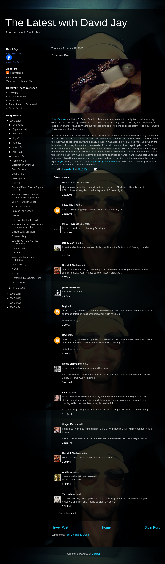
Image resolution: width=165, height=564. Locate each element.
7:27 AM (66, 296)
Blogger (96, 553)
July (15, 138)
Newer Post (59, 527)
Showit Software (17, 96)
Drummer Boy (19, 236)
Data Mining (18, 173)
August (16, 133)
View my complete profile (19, 81)
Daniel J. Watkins (71, 265)
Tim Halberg (68, 494)
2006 (13, 303)
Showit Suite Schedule (23, 231)
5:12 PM (66, 506)
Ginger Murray (70, 424)
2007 (13, 298)
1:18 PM (66, 462)
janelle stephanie (71, 363)
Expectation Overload (23, 164)
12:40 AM (67, 232)
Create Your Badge (14, 62)
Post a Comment (67, 513)
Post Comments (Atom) (78, 534)
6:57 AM (66, 277)
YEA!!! (15, 268)
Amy (53, 119)
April (15, 151)
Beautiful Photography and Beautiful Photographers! (26, 196)
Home (106, 527)
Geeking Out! (19, 178)
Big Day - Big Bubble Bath (25, 220)
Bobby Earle (69, 242)
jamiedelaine (69, 287)
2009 (13, 120)
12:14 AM (67, 194)
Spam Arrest (15, 108)
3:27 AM (66, 255)
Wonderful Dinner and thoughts (23, 258)
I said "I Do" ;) (19, 264)
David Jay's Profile (14, 53)
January (17, 288)
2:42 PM (66, 484)
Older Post (152, 527)
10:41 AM (67, 382)
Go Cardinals (18, 282)
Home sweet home (21, 206)
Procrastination (19, 248)
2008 (13, 293)
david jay (13, 92)
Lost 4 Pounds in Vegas (24, 202)
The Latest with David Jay (66, 22)
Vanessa (61, 119)
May (15, 147)
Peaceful (16, 252)
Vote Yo (16, 182)
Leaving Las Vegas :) (22, 211)
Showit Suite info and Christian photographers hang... (27, 226)
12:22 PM (67, 442)
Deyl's (60, 161)
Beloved (16, 215)
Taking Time (18, 273)
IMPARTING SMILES (73, 182)
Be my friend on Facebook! (23, 104)
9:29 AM (66, 324)
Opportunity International (104, 161)
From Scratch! (19, 169)
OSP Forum (15, 100)
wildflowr (67, 472)
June (15, 142)
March (16, 156)
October (17, 124)
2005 (13, 307)
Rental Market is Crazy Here (26, 278)
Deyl (64, 306)
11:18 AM (67, 414)
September (18, 129)
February (18, 160)
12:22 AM (67, 213)
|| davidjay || (68, 205)
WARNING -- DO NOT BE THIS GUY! (25, 242)
